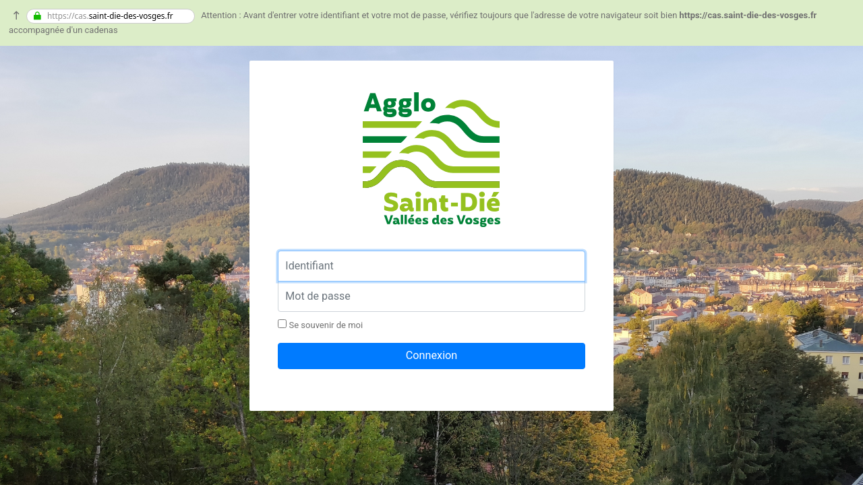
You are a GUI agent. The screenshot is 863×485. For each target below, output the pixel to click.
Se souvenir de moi (320, 324)
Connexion (432, 355)
